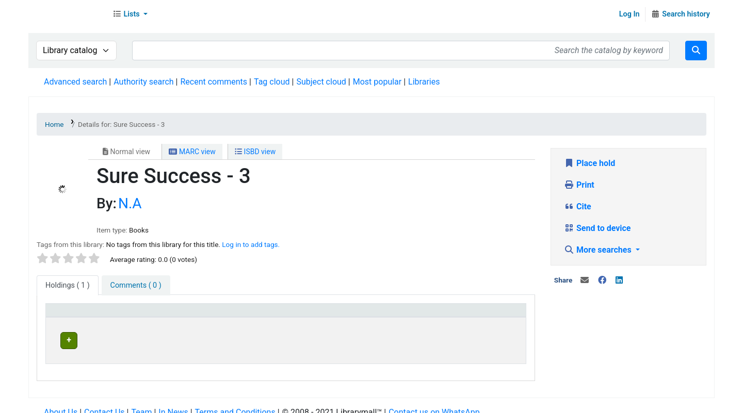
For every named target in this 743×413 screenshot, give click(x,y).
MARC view (192, 151)
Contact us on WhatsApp (434, 402)
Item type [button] (68, 314)
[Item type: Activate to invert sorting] (101, 315)
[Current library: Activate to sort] (228, 315)
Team (141, 402)
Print (579, 185)
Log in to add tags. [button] (251, 244)
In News (173, 402)
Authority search (143, 82)
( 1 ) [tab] (67, 285)
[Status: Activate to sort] (481, 315)
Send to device (597, 228)
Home (54, 124)
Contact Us (104, 402)
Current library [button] (187, 314)
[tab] (136, 285)
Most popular (377, 82)
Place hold (589, 163)
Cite (577, 206)
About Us (60, 402)
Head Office (186, 339)
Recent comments (213, 82)
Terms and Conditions (235, 402)
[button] (130, 14)
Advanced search (75, 82)
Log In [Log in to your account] (629, 14)
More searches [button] (599, 250)
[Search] (696, 50)
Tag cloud (272, 82)
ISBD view (255, 151)
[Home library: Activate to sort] (368, 315)
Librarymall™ (67, 14)
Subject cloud (321, 82)
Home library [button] (329, 314)
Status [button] (453, 314)
